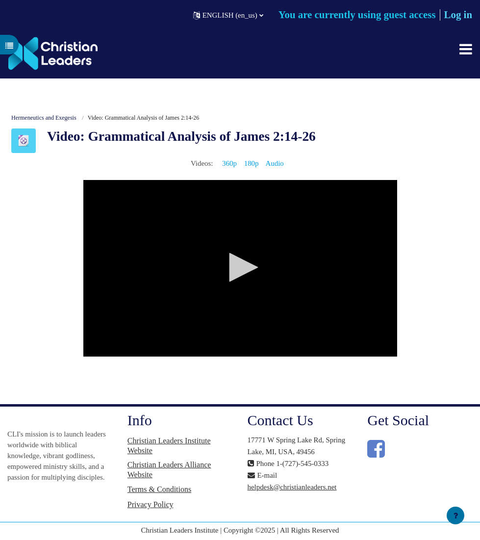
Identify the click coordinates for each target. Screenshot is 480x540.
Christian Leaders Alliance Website (169, 470)
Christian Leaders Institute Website (169, 446)
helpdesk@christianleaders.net (292, 487)
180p (251, 163)
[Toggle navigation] (466, 49)
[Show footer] (455, 515)
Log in (458, 15)
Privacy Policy (150, 504)
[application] (240, 268)
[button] (228, 15)
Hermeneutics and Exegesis (43, 117)
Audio (275, 163)
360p (229, 163)
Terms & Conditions (159, 489)
